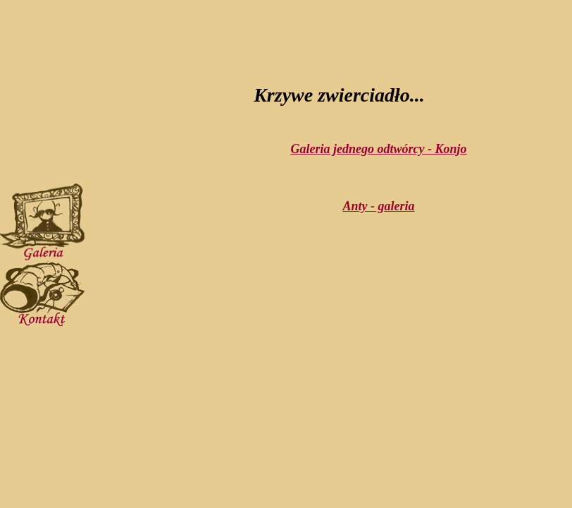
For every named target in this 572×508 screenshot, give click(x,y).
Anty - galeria (379, 206)
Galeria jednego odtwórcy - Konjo (379, 149)
